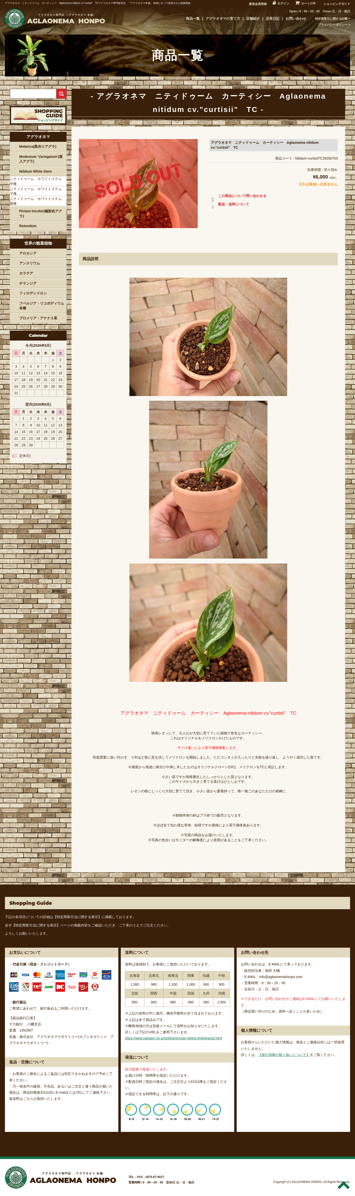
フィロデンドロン (33, 293)
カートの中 (308, 3)
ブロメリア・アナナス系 (38, 318)
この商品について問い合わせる (238, 196)
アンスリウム (29, 263)
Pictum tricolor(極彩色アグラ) (40, 213)
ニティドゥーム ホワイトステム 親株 (37, 201)
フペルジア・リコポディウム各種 (41, 305)
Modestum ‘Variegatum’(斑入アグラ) (41, 159)
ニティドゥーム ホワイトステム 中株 (37, 181)
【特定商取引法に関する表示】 (77, 917)
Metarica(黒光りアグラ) (37, 146)
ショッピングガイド (336, 4)
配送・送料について (229, 205)
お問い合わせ (295, 18)
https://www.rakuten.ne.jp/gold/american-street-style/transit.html (173, 1038)
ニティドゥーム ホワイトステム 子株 (37, 191)
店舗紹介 (253, 18)
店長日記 (273, 18)
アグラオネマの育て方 (223, 18)
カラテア (26, 273)
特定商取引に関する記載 (331, 18)
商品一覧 (193, 18)
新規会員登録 (258, 4)
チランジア (27, 283)
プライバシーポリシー (333, 24)
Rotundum (27, 226)
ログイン (283, 3)
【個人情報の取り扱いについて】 (284, 1055)
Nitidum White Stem (35, 171)
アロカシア (27, 253)
